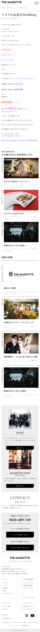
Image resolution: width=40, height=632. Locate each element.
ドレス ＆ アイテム (8, 593)
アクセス (5, 609)
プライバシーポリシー (14, 625)
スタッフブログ (27, 609)
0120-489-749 (20, 519)
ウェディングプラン (28, 582)
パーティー (6, 585)
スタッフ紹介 (6, 606)
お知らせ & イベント (29, 606)
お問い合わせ (6, 618)
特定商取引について (26, 625)
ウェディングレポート (29, 597)
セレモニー (6, 582)
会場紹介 (5, 588)
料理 (4, 590)
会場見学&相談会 (28, 585)
